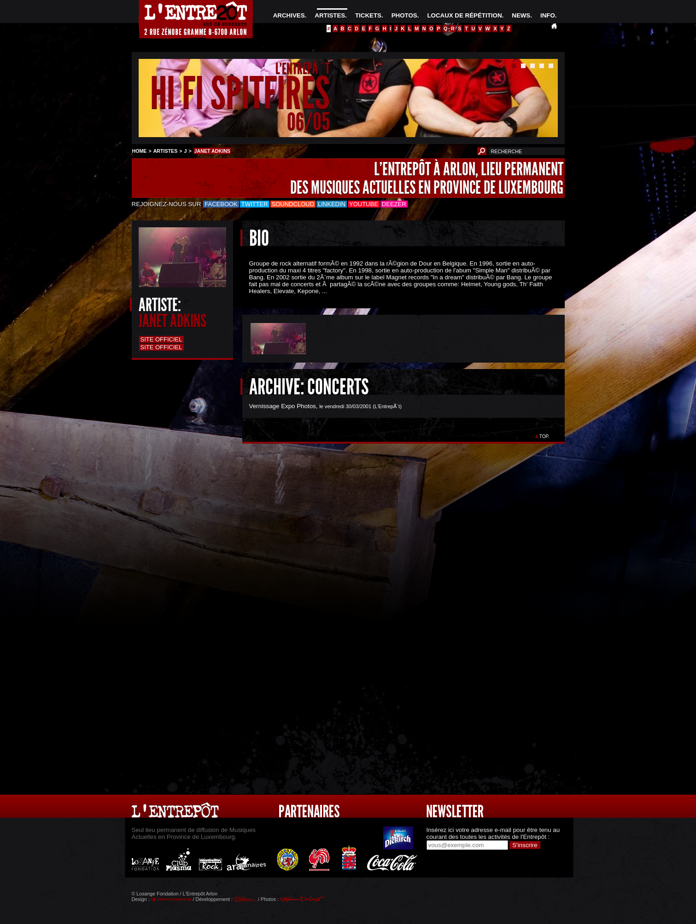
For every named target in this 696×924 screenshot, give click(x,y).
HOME (139, 151)
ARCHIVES (289, 15)
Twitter (254, 204)
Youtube (363, 204)
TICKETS (368, 15)
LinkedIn (331, 204)
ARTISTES (330, 15)
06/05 (308, 121)
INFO (547, 15)
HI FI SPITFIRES (240, 94)
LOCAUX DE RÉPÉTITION (464, 15)
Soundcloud (293, 204)
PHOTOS (404, 15)
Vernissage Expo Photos (282, 406)
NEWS (521, 15)
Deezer (394, 204)
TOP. (544, 436)
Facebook (221, 204)
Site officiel (161, 339)
